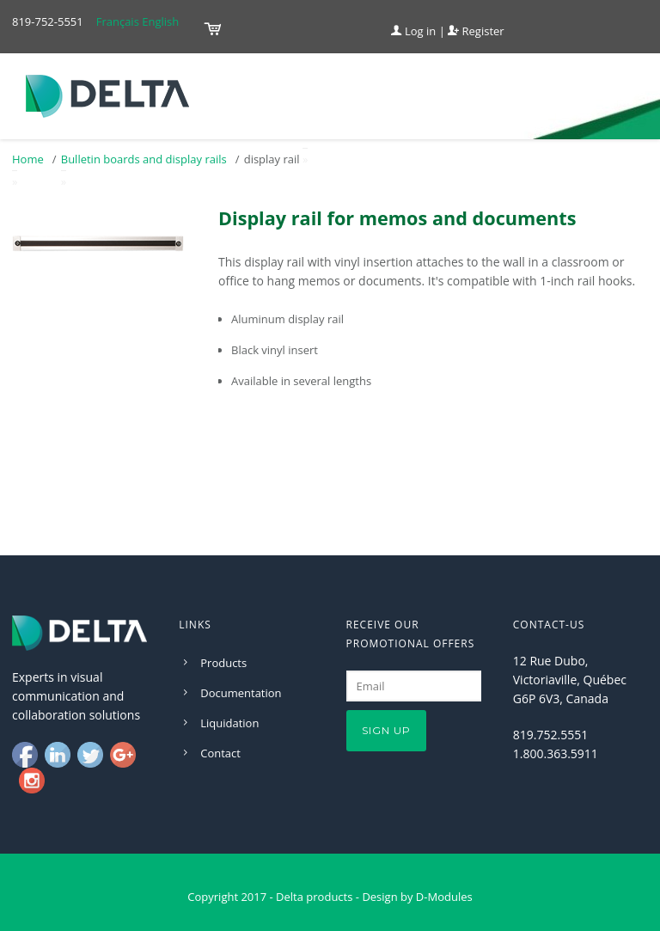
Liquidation (229, 723)
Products (223, 663)
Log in (414, 31)
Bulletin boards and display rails (144, 159)
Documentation (240, 693)
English (160, 21)
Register (476, 31)
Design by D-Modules (417, 896)
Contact (220, 753)
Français (117, 21)
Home (28, 159)
